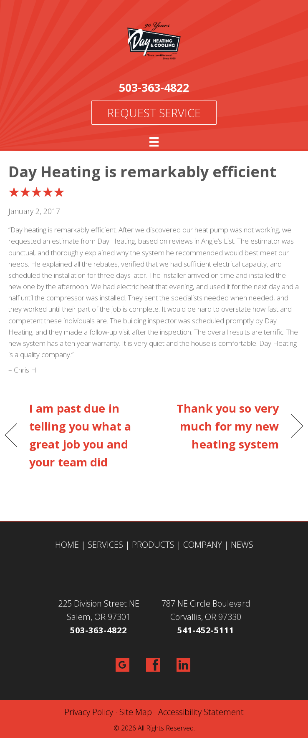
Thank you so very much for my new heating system (221, 426)
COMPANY (202, 544)
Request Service (154, 113)
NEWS (242, 544)
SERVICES (105, 544)
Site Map (135, 712)
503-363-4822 (154, 87)
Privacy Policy (88, 712)
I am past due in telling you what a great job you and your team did (80, 435)
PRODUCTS (153, 544)
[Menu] (154, 142)
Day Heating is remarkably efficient (142, 171)
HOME (67, 544)
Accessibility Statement (201, 712)
